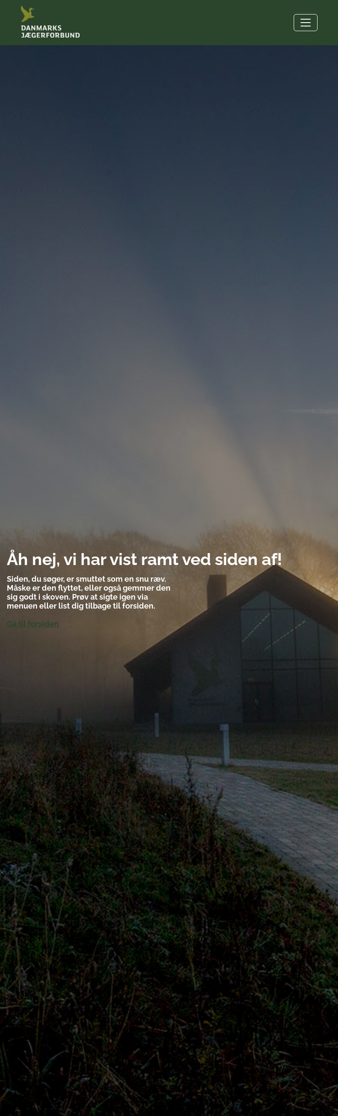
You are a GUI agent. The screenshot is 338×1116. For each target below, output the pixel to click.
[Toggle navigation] (306, 22)
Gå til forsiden (33, 624)
